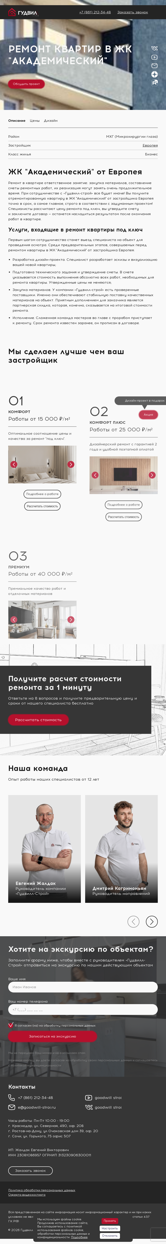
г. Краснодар (20, 1126)
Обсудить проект (26, 84)
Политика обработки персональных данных (41, 1190)
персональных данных (78, 1025)
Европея (150, 145)
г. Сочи (14, 1136)
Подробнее (79, 1237)
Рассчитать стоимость (38, 719)
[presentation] (133, 922)
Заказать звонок (132, 12)
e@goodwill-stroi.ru (37, 1107)
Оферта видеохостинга (26, 1195)
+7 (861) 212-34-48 (95, 12)
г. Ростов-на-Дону (24, 1131)
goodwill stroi (108, 1097)
